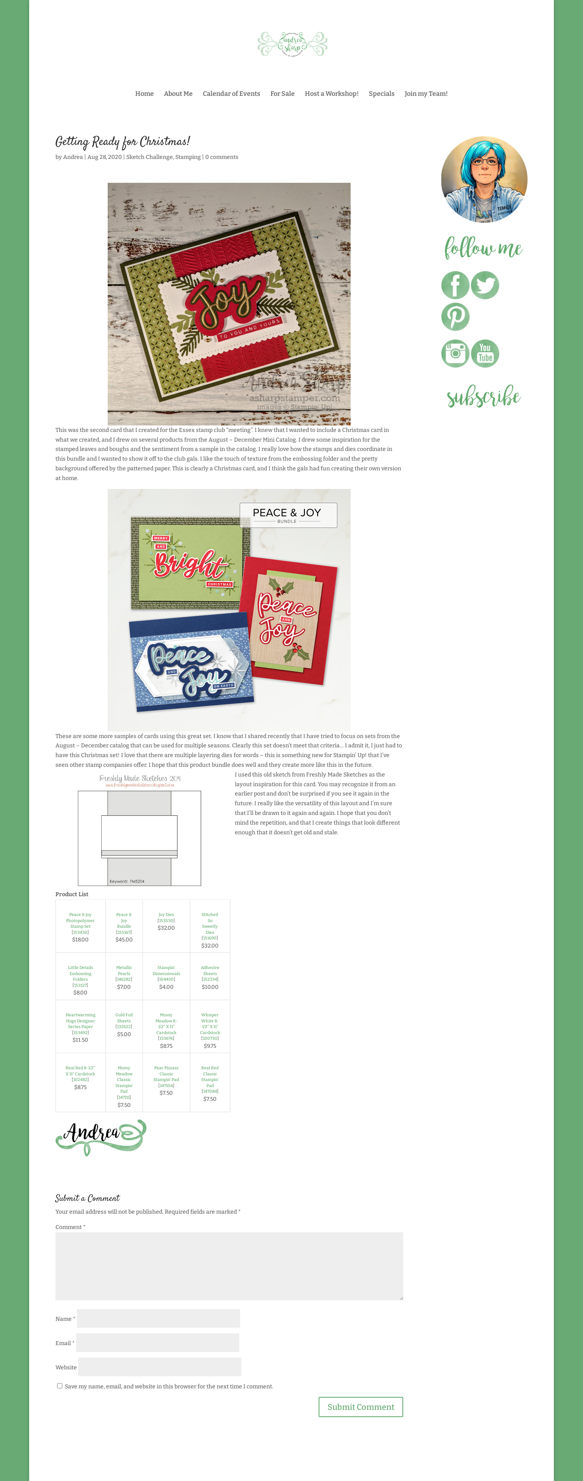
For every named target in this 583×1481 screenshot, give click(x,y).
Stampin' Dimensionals (166, 970)
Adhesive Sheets (210, 970)
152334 (210, 979)
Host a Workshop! (332, 94)
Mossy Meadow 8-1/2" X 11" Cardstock (166, 1023)
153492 (80, 1032)
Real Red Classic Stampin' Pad (210, 1076)
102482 (80, 1079)
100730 (210, 1038)
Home (144, 94)
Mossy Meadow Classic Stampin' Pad (124, 1079)
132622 (124, 1026)
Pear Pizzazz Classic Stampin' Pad (166, 1073)
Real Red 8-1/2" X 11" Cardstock (80, 1071)
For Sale (282, 94)
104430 (166, 979)
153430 (80, 932)
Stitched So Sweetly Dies (210, 923)
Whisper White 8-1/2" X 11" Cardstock (210, 1023)
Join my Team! (426, 94)
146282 (124, 979)
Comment (70, 1227)
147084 (210, 1091)
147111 (124, 1097)
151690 (210, 938)
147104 (166, 1085)
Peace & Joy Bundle (124, 920)
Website (66, 1367)
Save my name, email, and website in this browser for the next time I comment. (169, 1386)
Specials (382, 94)
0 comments (221, 157)
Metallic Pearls (124, 970)
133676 (166, 1038)
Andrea (73, 157)
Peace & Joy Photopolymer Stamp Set (80, 920)
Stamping (188, 157)
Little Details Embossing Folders (80, 973)
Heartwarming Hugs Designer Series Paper (81, 1020)
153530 (166, 920)
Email (65, 1343)
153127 (80, 985)
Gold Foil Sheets (124, 1018)
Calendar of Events (231, 94)
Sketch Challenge (149, 157)
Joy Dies (166, 914)
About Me (178, 94)
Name (65, 1319)
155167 (124, 932)
